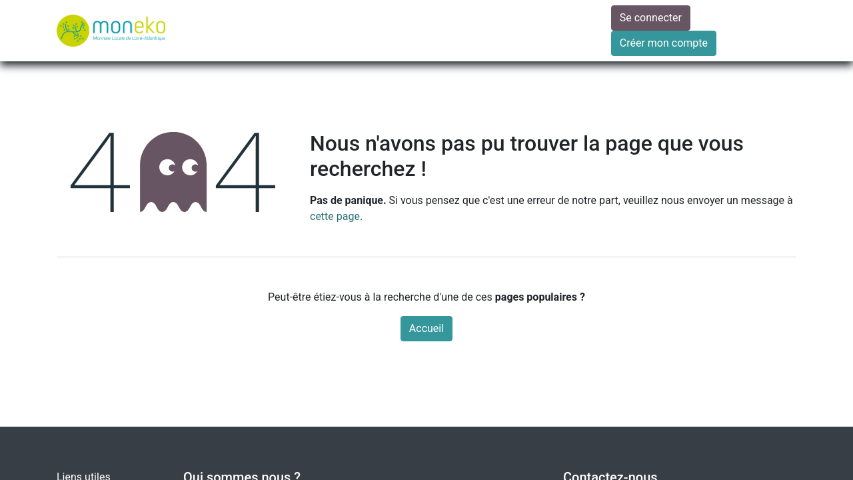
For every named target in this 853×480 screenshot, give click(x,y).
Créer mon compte (664, 43)
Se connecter (651, 17)
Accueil (426, 328)
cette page (335, 216)
